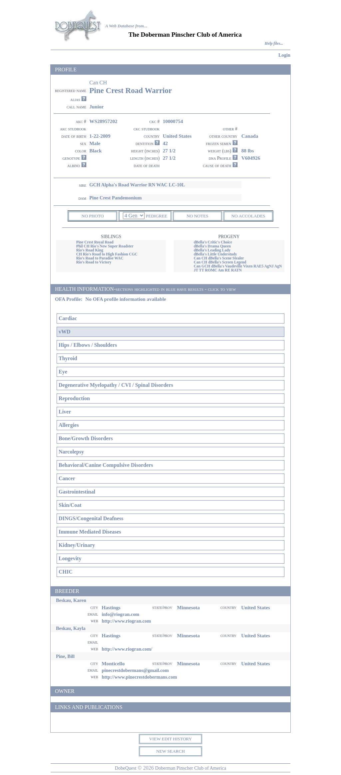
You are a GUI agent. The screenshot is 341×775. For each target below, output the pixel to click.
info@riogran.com (120, 614)
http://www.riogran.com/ (127, 649)
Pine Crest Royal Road (95, 242)
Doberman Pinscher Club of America (190, 768)
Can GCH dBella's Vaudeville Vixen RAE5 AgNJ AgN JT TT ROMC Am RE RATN (238, 268)
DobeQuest (126, 768)
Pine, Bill (65, 656)
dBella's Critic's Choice (213, 242)
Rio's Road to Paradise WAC (100, 258)
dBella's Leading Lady (212, 250)
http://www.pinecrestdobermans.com (139, 677)
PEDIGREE (156, 215)
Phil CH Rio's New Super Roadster (105, 246)
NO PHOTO (93, 215)
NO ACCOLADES (248, 215)
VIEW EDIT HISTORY (170, 738)
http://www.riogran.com (126, 621)
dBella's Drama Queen (212, 246)
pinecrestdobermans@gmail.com (135, 670)
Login (284, 55)
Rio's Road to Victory (94, 262)
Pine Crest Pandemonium (115, 197)
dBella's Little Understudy (215, 254)
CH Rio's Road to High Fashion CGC (107, 254)
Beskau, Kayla (71, 628)
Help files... (274, 43)
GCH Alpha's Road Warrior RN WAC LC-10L (137, 184)
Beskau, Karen (71, 600)
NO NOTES (197, 215)
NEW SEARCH (170, 751)
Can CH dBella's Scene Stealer (219, 258)
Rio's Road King (89, 250)
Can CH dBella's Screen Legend (220, 262)
